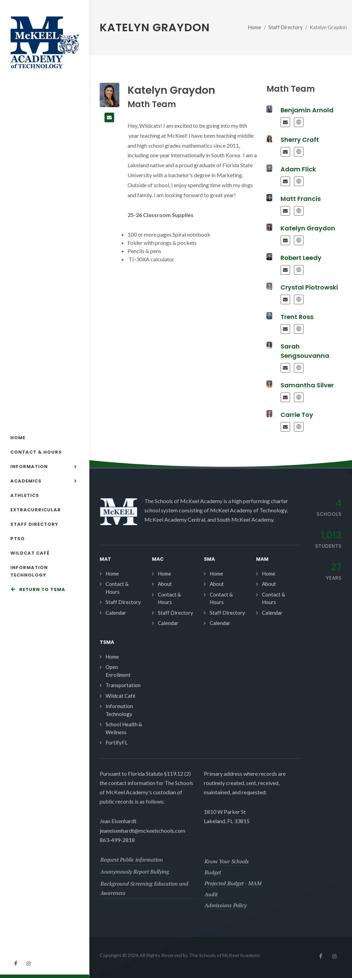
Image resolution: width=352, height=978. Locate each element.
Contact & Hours (117, 588)
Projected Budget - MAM (233, 883)
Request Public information (131, 859)
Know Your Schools (227, 861)
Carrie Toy (296, 414)
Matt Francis (300, 198)
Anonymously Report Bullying (134, 871)
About (165, 584)
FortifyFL (117, 742)
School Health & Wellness (124, 728)
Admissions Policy (225, 905)
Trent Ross (297, 316)
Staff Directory (285, 27)
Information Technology (119, 710)
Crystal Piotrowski (309, 287)
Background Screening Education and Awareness (144, 888)
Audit (211, 894)
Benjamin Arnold (306, 110)
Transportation (123, 685)
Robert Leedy (300, 257)
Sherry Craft (299, 139)
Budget (213, 872)
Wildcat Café (120, 696)
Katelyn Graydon (307, 228)
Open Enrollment (118, 671)
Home (254, 27)
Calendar (116, 613)
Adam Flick (298, 169)
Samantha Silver (307, 385)
